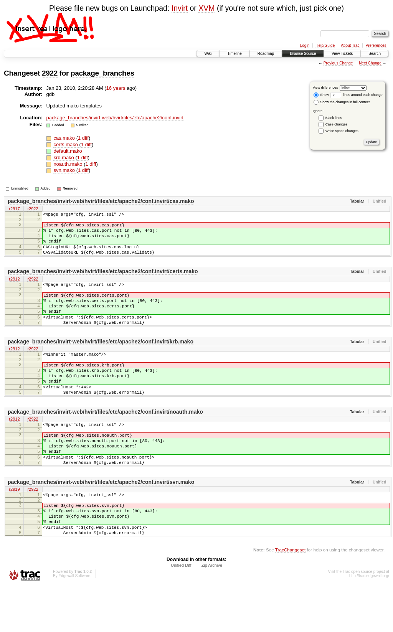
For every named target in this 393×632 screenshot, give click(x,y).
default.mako (67, 151)
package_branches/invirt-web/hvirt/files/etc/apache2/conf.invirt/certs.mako (103, 280)
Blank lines (333, 118)
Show (321, 95)
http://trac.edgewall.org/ (369, 622)
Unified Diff (181, 611)
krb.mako (64, 157)
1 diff (83, 138)
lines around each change (356, 95)
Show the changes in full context (342, 102)
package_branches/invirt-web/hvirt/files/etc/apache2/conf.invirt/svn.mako (101, 519)
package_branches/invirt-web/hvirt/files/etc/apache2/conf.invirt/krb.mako (100, 360)
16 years (115, 88)
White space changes (341, 131)
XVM (206, 8)
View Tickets (342, 53)
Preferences (376, 45)
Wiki (207, 53)
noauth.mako (68, 164)
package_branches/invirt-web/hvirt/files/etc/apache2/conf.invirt (115, 117)
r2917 (14, 209)
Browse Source (303, 53)
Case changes (336, 124)
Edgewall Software (74, 622)
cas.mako (64, 138)
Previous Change (338, 63)
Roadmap (266, 53)
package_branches (102, 73)
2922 (50, 73)
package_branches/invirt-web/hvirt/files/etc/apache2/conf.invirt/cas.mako (101, 201)
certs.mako (66, 144)
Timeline (234, 53)
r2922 (32, 209)
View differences (325, 87)
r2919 (14, 527)
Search (374, 53)
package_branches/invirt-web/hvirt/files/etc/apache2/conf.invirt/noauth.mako (105, 439)
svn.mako (64, 170)
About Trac (350, 45)
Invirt (180, 8)
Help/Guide (325, 45)
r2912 (14, 288)
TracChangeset (290, 595)
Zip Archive (211, 611)
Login (304, 45)
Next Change (370, 63)
